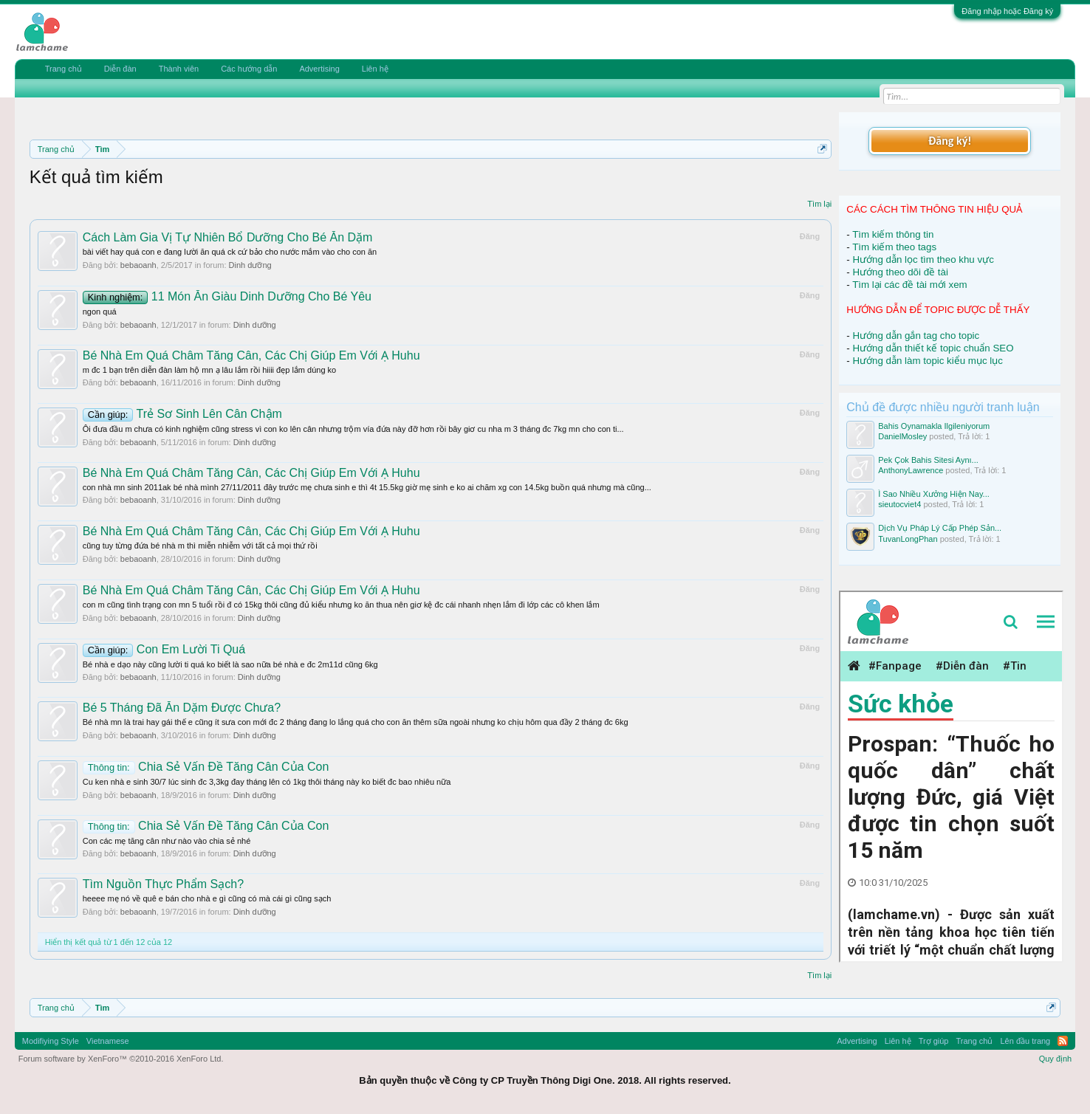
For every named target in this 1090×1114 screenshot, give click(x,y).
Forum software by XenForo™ (121, 1058)
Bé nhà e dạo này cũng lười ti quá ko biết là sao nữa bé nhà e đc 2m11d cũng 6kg (230, 664)
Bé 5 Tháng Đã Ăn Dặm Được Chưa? (182, 707)
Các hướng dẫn (249, 68)
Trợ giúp (934, 1040)
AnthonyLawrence (910, 470)
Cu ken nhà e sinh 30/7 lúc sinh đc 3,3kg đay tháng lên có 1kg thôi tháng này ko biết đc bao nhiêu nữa (267, 781)
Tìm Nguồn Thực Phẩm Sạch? (163, 884)
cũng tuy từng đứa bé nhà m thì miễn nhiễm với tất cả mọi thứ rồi (200, 545)
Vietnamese (107, 1040)
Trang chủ (63, 68)
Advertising (319, 68)
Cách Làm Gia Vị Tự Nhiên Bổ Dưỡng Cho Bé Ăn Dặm (228, 237)
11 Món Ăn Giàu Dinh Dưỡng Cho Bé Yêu (227, 296)
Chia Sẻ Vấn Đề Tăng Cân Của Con (206, 766)
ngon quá (100, 311)
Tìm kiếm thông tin (892, 234)
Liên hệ (375, 68)
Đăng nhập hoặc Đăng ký (1007, 11)
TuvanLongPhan (907, 538)
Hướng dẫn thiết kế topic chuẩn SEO (932, 348)
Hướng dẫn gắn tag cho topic (915, 335)
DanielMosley (902, 436)
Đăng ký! (949, 141)
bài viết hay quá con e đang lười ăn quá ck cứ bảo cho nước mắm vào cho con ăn (230, 251)
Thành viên (179, 68)
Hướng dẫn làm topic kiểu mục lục (927, 360)
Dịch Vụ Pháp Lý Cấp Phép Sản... (939, 527)
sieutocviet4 (899, 504)
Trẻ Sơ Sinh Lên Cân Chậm (182, 414)
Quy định (1055, 1058)
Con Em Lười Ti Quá (164, 649)
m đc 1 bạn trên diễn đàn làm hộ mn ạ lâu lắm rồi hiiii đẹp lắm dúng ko (209, 369)
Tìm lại (819, 203)
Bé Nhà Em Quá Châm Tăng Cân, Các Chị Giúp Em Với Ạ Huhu (251, 355)
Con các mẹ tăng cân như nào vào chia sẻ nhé (167, 840)
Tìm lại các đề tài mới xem (909, 284)
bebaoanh (138, 265)
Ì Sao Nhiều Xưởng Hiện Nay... (934, 493)
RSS (1063, 1041)
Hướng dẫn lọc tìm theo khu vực (922, 259)
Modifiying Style (50, 1040)
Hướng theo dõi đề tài (899, 272)
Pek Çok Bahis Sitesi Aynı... (928, 459)
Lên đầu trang (1025, 1040)
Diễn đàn (120, 68)
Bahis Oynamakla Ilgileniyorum (934, 426)
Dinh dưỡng (250, 265)
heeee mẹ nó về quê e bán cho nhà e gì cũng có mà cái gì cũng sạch (207, 898)
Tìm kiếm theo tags (894, 246)
